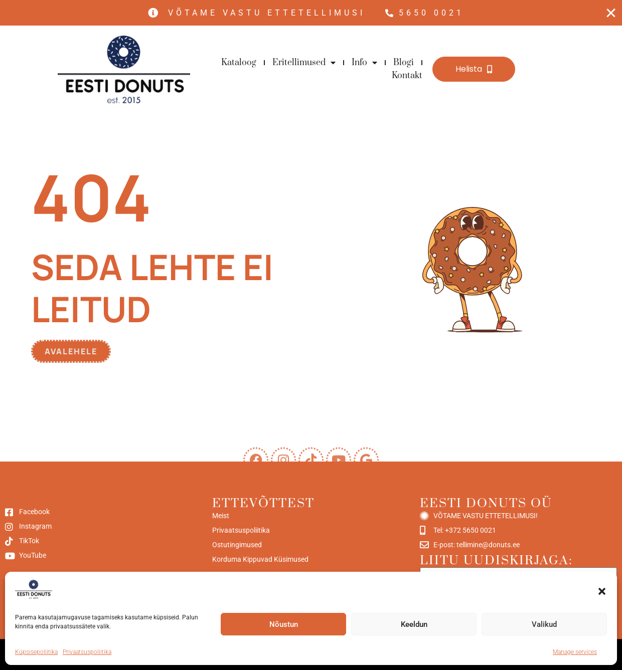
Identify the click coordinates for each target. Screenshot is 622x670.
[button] (602, 591)
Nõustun (283, 624)
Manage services (575, 651)
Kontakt (407, 75)
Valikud (544, 624)
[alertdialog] (311, 13)
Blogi (403, 62)
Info (364, 62)
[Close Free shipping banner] (611, 13)
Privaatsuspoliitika (87, 651)
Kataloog (238, 62)
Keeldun (414, 624)
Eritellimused (304, 62)
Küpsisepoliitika (36, 651)
